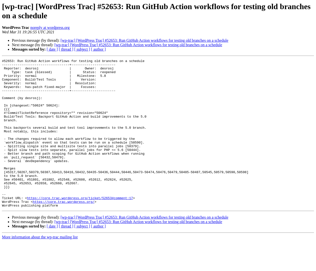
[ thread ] (66, 49)
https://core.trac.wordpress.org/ (64, 230)
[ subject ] (82, 49)
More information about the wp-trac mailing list (40, 267)
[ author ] (98, 49)
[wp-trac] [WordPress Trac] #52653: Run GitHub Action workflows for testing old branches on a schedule (144, 40)
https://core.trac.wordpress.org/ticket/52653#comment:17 (80, 226)
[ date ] (52, 49)
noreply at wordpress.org (50, 27)
